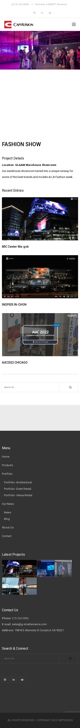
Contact (7, 536)
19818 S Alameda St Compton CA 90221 (39, 630)
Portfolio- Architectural (18, 482)
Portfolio (7, 473)
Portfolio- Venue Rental (18, 495)
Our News (8, 503)
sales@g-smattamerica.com (29, 624)
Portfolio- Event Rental (17, 488)
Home (5, 456)
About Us (8, 527)
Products (7, 465)
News (7, 512)
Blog (7, 518)
